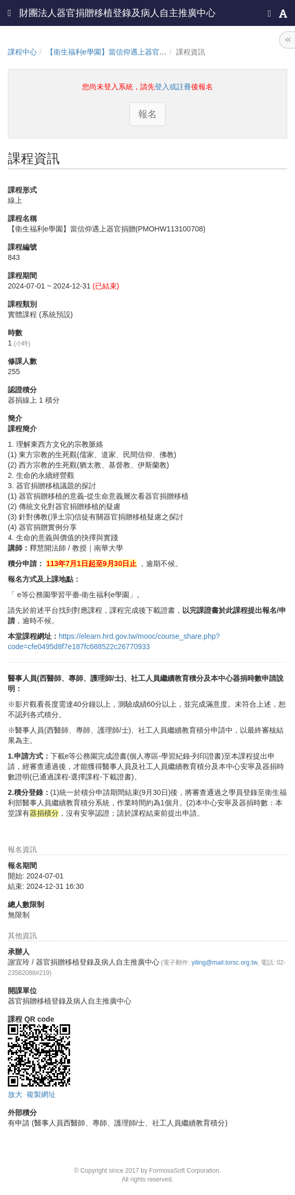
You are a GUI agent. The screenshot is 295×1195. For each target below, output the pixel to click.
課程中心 (22, 52)
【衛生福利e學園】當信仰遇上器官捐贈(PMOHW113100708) (145, 52)
